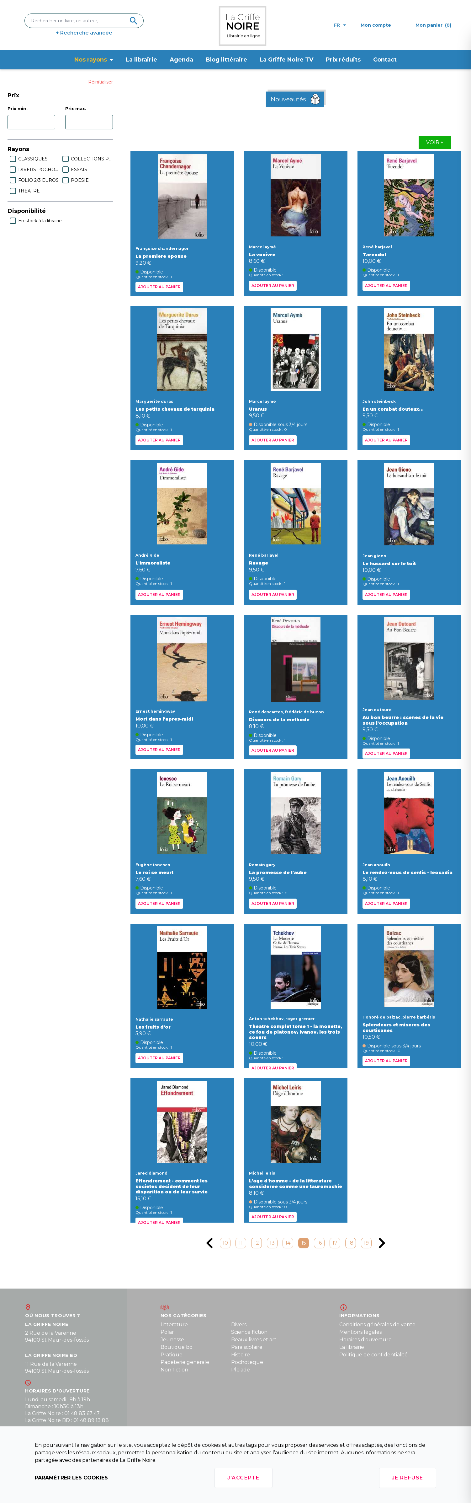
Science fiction (249, 1332)
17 (334, 1243)
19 (366, 1243)
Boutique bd (177, 1347)
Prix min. (18, 108)
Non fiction (174, 1370)
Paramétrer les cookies (71, 1478)
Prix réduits (343, 59)
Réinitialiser (100, 82)
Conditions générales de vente (377, 1324)
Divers (238, 1324)
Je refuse (407, 1478)
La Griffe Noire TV (286, 59)
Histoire (240, 1355)
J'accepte (243, 1478)
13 (272, 1243)
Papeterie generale (185, 1362)
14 (287, 1243)
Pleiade (240, 1370)
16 (319, 1243)
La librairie (141, 59)
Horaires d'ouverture (365, 1340)
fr (340, 25)
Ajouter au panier (159, 286)
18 (350, 1243)
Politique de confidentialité (373, 1355)
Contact (385, 59)
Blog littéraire (226, 59)
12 (256, 1243)
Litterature (174, 1324)
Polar (167, 1332)
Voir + (434, 142)
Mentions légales (360, 1332)
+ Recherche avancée (84, 33)
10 (225, 1243)
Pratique (172, 1355)
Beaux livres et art (254, 1340)
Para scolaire (246, 1347)
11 (241, 1243)
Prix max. (75, 108)
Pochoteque (247, 1362)
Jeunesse (172, 1340)
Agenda (181, 59)
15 (303, 1243)
